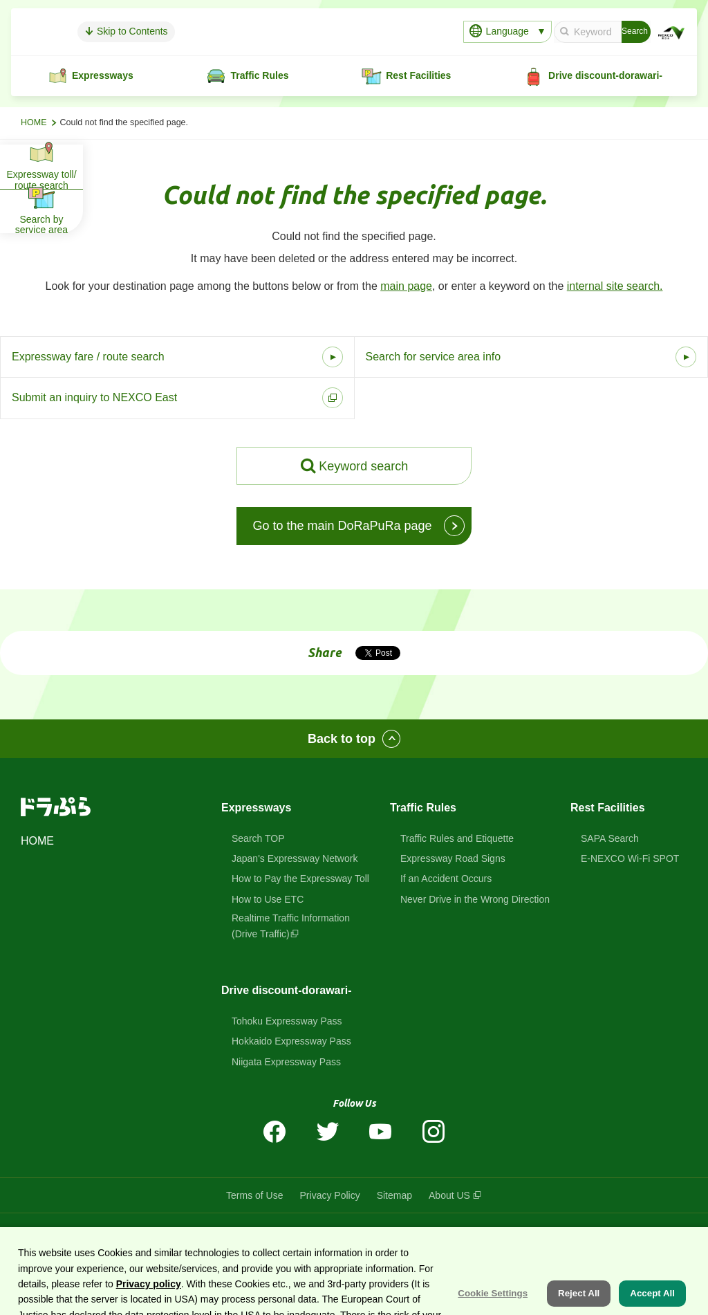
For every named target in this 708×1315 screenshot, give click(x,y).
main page (406, 286)
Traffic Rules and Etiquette (457, 838)
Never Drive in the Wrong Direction (475, 899)
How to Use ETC (268, 899)
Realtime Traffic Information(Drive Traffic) (291, 925)
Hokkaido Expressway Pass (291, 1041)
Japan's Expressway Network (294, 858)
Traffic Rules (423, 807)
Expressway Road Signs (452, 858)
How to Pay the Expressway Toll (300, 878)
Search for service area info (433, 356)
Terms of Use (254, 1195)
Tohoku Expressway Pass (287, 1021)
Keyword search (363, 466)
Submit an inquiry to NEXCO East (94, 397)
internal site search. (615, 286)
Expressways (256, 807)
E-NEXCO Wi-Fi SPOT (630, 858)
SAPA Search (610, 838)
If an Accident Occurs (446, 878)
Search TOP (258, 838)
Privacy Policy (330, 1195)
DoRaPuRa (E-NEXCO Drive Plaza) (339, 1233)
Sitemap (394, 1195)
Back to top (341, 739)
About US (449, 1195)
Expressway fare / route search (88, 356)
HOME (34, 122)
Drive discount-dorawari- (286, 990)
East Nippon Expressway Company (527, 1233)
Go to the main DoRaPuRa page (341, 526)
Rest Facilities (607, 807)
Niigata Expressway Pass (286, 1061)
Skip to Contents (187, 31)
